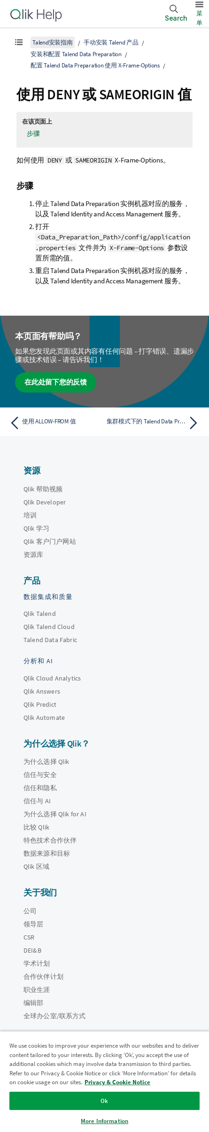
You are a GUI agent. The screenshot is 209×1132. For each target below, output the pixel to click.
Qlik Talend (39, 613)
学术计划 (36, 963)
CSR (28, 937)
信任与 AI (37, 801)
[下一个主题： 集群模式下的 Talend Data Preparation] (154, 423)
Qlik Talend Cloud (49, 626)
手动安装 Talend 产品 (111, 42)
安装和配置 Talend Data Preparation (76, 54)
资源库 (33, 554)
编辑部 (33, 1003)
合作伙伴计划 (43, 976)
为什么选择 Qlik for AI (54, 814)
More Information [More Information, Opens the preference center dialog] (104, 1121)
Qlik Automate (44, 717)
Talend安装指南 (52, 42)
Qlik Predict (39, 704)
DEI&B (32, 950)
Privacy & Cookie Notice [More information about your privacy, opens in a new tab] (117, 1082)
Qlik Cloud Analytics (52, 678)
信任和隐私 (40, 788)
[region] (104, 1081)
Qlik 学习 (36, 528)
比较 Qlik (36, 827)
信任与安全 (40, 774)
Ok (104, 1101)
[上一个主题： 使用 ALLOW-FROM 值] (54, 423)
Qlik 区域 (36, 866)
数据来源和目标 (46, 853)
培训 (30, 515)
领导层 (33, 924)
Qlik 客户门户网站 (49, 541)
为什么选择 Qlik (46, 761)
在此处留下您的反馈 (55, 381)
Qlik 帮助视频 (42, 489)
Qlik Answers (41, 691)
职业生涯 (36, 989)
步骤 (33, 133)
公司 (30, 911)
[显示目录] (19, 42)
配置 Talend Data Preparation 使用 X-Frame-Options (95, 65)
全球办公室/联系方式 (54, 1016)
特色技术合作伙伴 (50, 840)
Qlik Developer (44, 502)
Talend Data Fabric (50, 640)
